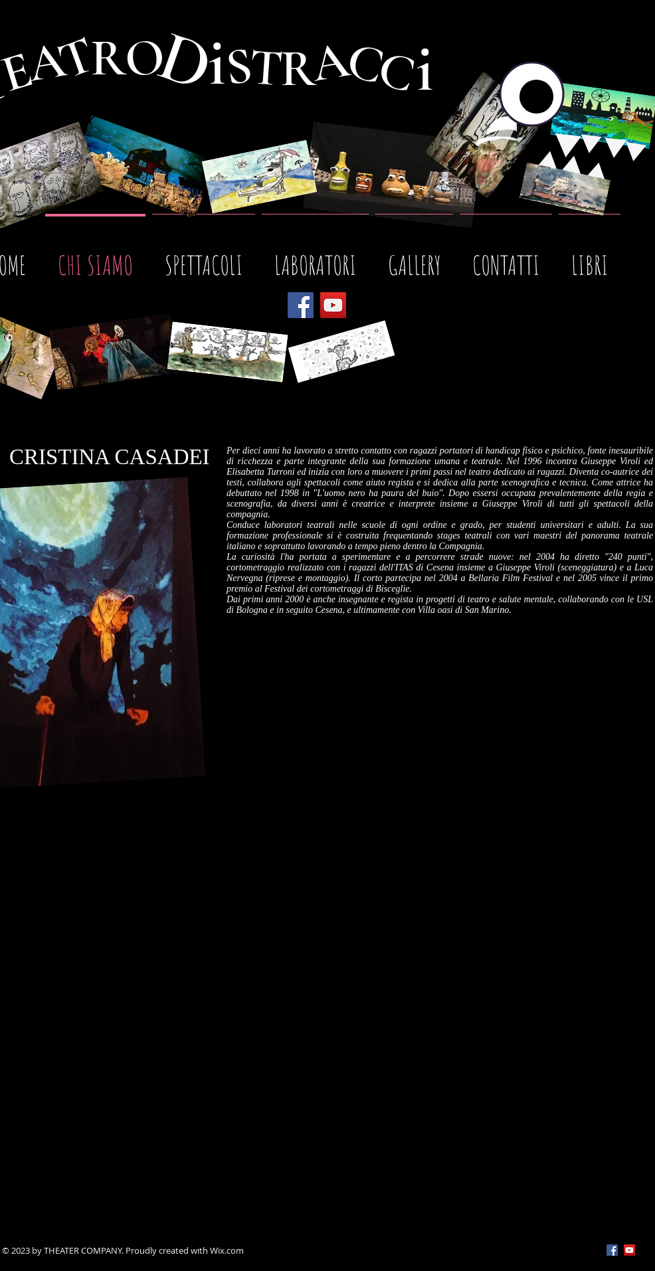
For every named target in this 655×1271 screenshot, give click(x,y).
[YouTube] (333, 305)
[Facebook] (301, 305)
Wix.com (227, 1250)
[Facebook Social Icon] (612, 1250)
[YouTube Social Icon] (629, 1250)
